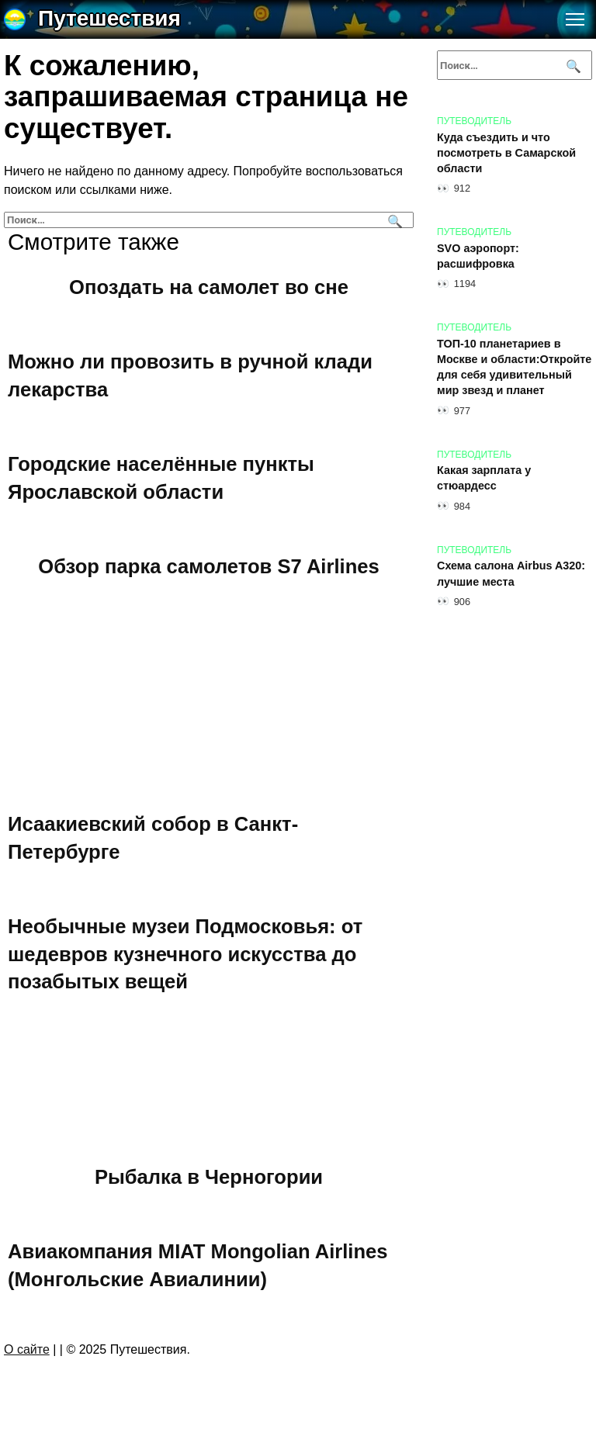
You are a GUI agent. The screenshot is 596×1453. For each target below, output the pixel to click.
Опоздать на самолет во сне (208, 286)
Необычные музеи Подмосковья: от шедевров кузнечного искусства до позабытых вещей (185, 953)
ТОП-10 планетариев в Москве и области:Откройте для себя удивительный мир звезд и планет (514, 366)
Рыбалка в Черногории (209, 1177)
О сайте (27, 1349)
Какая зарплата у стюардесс (484, 479)
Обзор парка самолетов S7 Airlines (208, 565)
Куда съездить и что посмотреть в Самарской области (506, 153)
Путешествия (109, 18)
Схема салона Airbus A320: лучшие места (511, 574)
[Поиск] (393, 220)
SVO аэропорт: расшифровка (478, 256)
